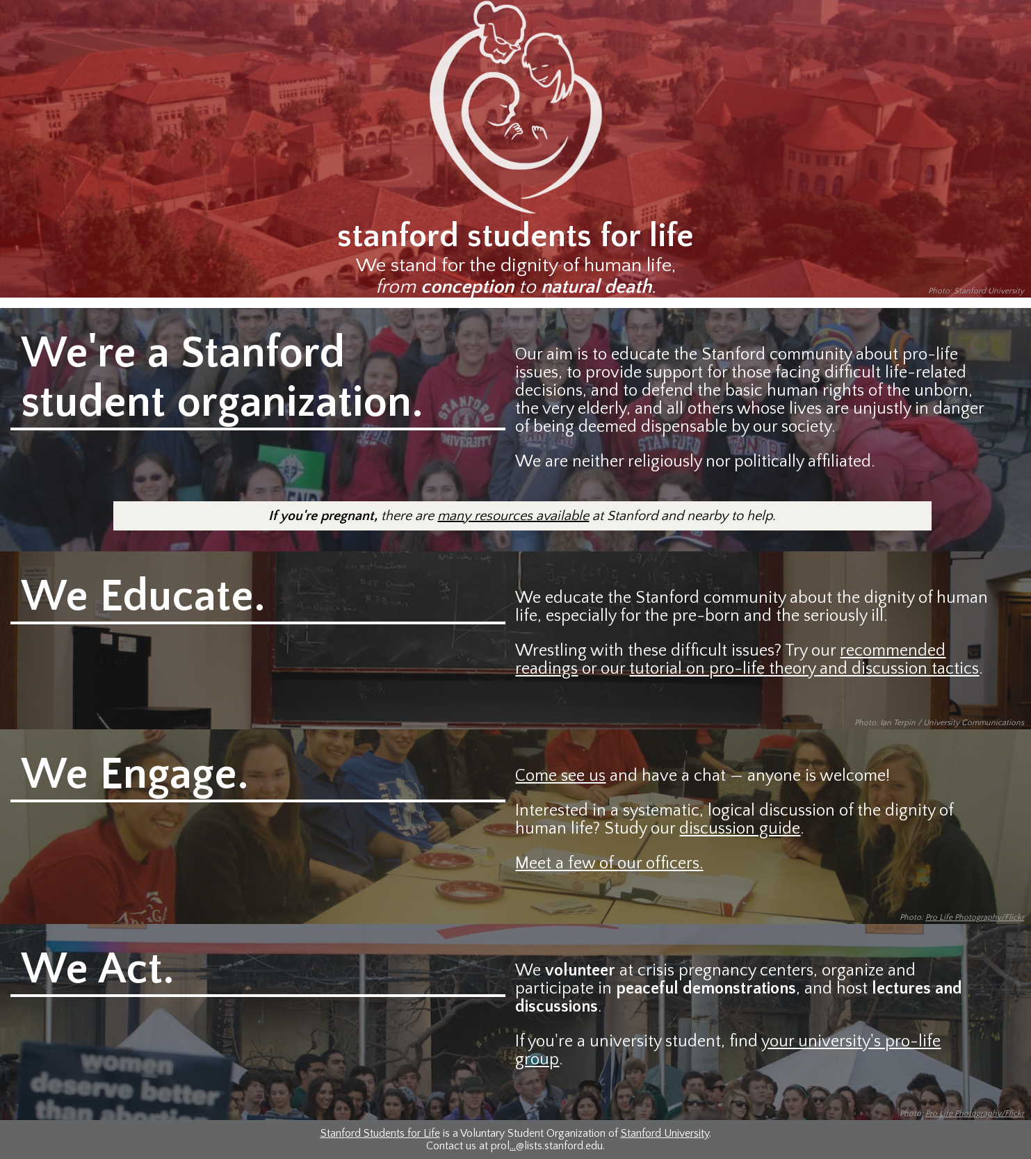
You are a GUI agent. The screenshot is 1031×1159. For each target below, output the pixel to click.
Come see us (560, 776)
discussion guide (739, 829)
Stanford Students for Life (380, 1133)
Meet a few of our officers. (609, 863)
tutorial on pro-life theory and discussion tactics (804, 669)
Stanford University (665, 1133)
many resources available (513, 516)
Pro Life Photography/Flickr (974, 917)
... (513, 1146)
